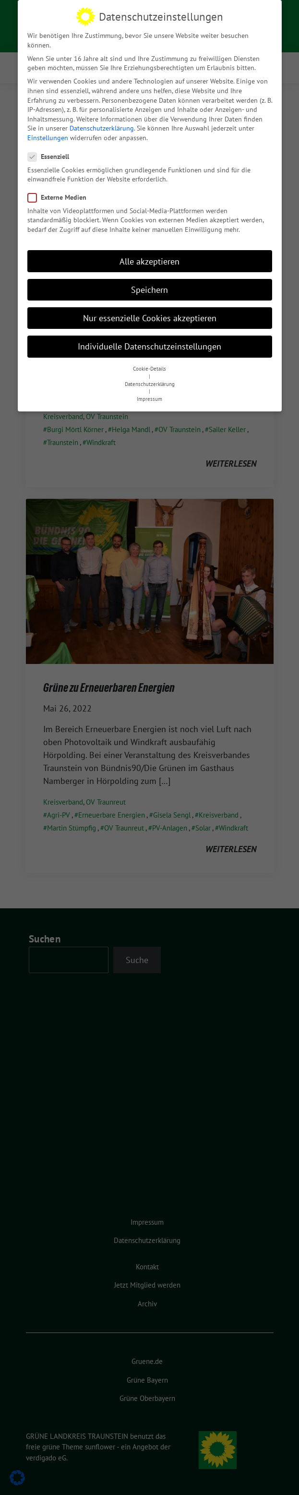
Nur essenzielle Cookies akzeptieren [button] (149, 309)
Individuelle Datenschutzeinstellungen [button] (149, 338)
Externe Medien (60, 189)
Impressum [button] (149, 390)
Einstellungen (47, 129)
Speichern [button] (149, 281)
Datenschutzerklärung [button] (150, 375)
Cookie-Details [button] (149, 360)
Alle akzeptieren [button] (149, 252)
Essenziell (51, 148)
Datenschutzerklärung (102, 120)
